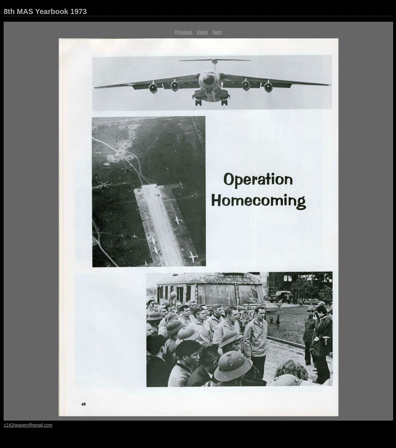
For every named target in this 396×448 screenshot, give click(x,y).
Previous (183, 32)
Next (217, 32)
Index (202, 32)
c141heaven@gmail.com (28, 425)
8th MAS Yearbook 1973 (45, 11)
